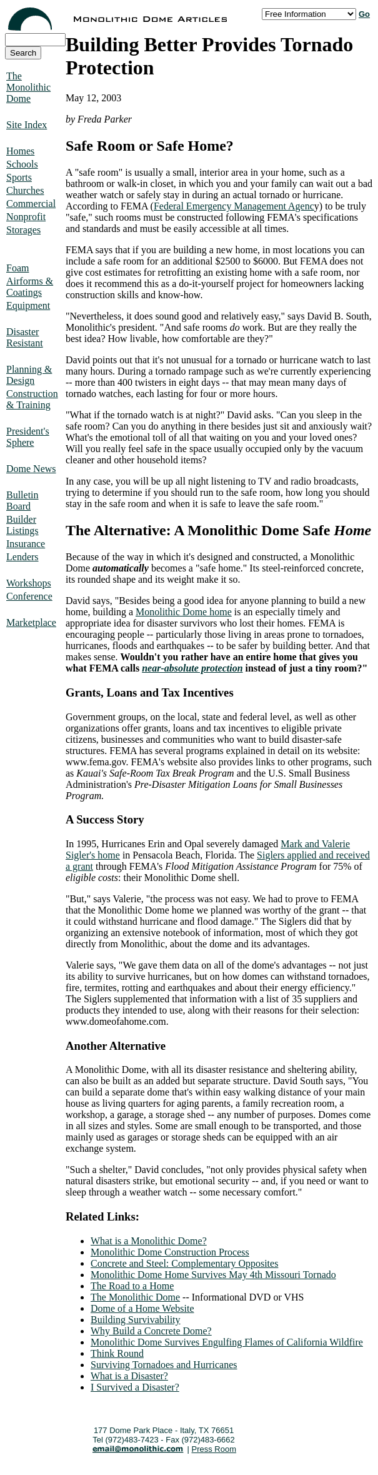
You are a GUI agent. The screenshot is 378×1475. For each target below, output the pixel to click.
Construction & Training (32, 399)
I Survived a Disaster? (135, 1387)
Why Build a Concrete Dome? (151, 1331)
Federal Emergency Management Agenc (234, 206)
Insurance (25, 543)
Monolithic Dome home (184, 612)
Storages (23, 229)
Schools (22, 164)
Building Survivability (136, 1319)
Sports (19, 177)
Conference (29, 596)
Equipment (28, 305)
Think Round (117, 1353)
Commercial (31, 203)
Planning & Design (29, 375)
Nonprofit (26, 216)
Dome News (31, 468)
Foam (17, 268)
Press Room (214, 1449)
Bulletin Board (22, 500)
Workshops (28, 583)
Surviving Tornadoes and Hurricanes (164, 1364)
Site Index (26, 124)
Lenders (22, 556)
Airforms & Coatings (29, 287)
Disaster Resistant (24, 337)
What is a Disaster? (129, 1376)
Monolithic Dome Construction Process (170, 1252)
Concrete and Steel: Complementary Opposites (184, 1263)
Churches (25, 190)
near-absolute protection (192, 668)
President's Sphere (27, 437)
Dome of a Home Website (142, 1308)
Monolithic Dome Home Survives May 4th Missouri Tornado (213, 1274)
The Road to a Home (132, 1286)
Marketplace (31, 622)
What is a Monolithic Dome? (149, 1241)
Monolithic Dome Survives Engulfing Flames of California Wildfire (227, 1342)
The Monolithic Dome (28, 87)
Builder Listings (22, 525)
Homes (20, 151)
